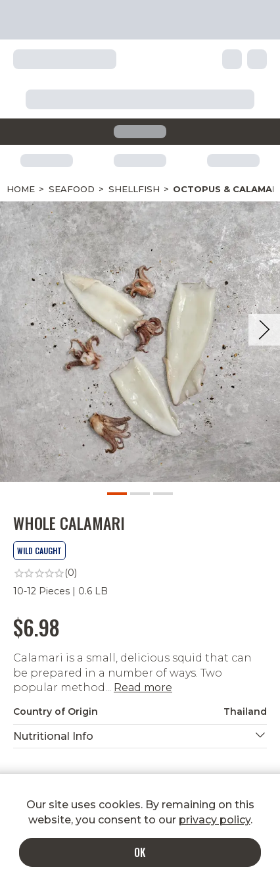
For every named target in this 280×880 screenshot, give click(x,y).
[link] (140, 573)
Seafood (72, 189)
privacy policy (214, 820)
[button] (140, 736)
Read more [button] (143, 687)
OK (140, 852)
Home (21, 189)
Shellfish (134, 189)
